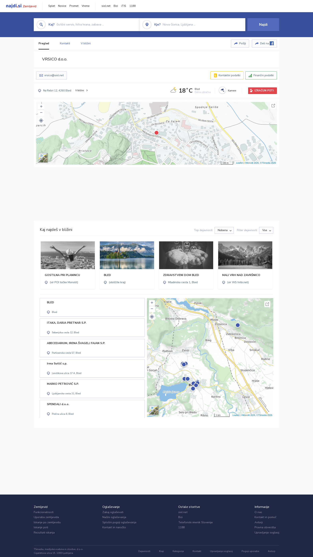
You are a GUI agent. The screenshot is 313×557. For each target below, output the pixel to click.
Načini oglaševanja (114, 517)
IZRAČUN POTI (264, 90)
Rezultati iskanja (44, 532)
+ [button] (41, 107)
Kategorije (178, 551)
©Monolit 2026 (252, 163)
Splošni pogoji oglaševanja (119, 522)
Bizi (116, 6)
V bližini (86, 43)
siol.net (106, 6)
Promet (73, 6)
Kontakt (197, 551)
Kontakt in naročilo (114, 527)
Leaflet (239, 163)
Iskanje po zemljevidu (47, 522)
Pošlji (242, 43)
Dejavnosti (144, 551)
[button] (41, 121)
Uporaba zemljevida (46, 517)
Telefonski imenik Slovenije (195, 522)
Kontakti (65, 43)
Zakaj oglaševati (112, 512)
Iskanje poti (41, 527)
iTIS (123, 6)
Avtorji (259, 522)
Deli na (267, 43)
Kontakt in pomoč (265, 517)
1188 (132, 6)
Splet (51, 6)
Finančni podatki (264, 75)
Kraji (161, 551)
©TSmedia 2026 (268, 163)
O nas (258, 512)
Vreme (86, 6)
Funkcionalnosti (43, 512)
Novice (62, 6)
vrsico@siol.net (54, 75)
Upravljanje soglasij (267, 532)
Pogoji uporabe (250, 551)
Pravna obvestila (265, 527)
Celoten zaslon (273, 106)
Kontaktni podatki (229, 75)
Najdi (263, 24)
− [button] (41, 113)
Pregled (44, 43)
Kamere (232, 90)
